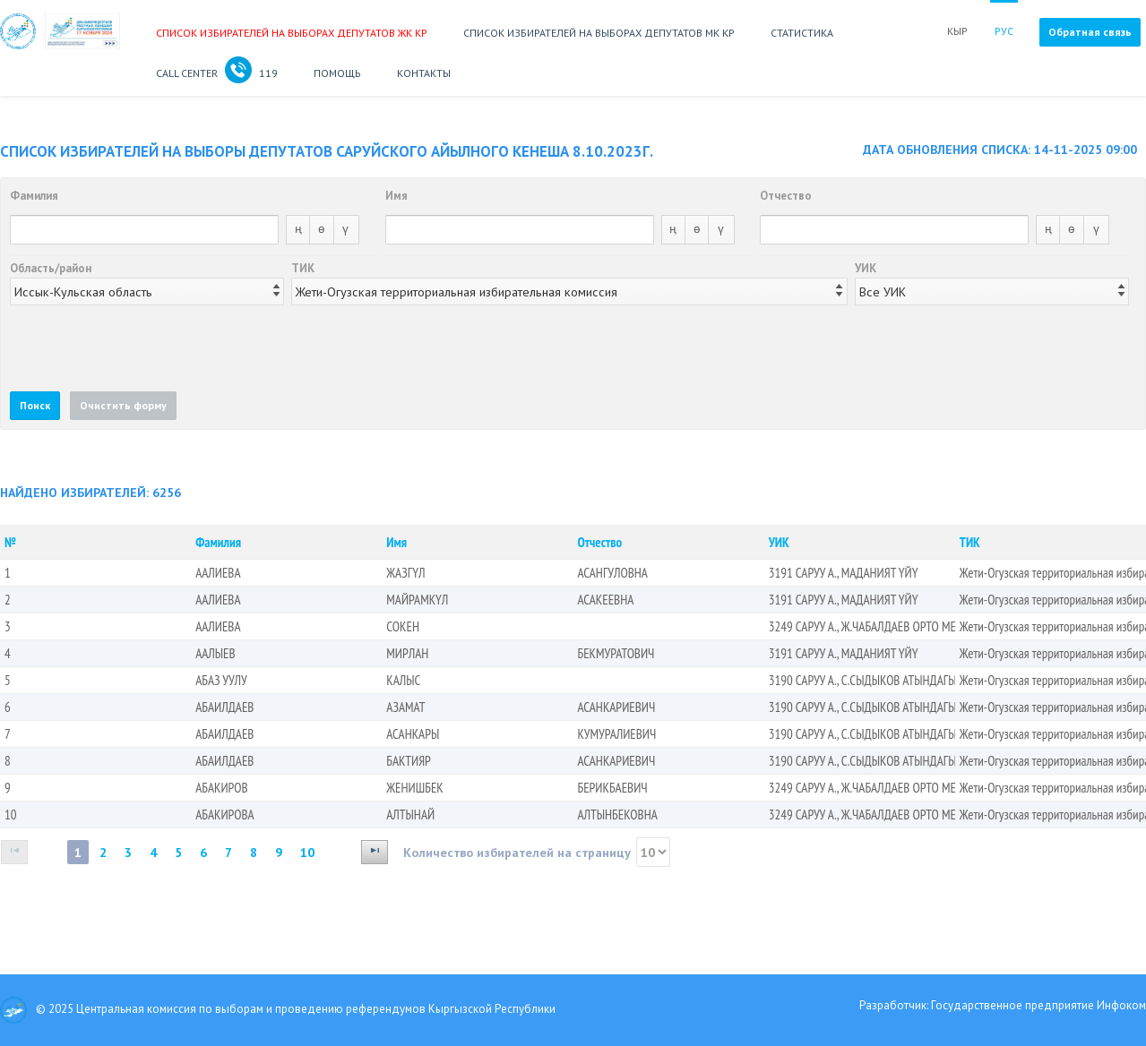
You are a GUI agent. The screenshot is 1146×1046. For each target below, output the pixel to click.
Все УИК (882, 291)
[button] (35, 405)
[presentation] (146, 347)
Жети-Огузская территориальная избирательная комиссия (456, 291)
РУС (1004, 31)
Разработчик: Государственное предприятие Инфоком (1002, 1005)
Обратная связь (1090, 32)
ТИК (303, 268)
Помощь (337, 73)
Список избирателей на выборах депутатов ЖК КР (291, 32)
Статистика (802, 32)
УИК (865, 268)
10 (307, 852)
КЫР (957, 31)
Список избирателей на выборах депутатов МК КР (599, 32)
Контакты (424, 73)
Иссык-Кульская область (83, 291)
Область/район (50, 268)
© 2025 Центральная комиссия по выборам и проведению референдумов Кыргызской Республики (278, 1010)
